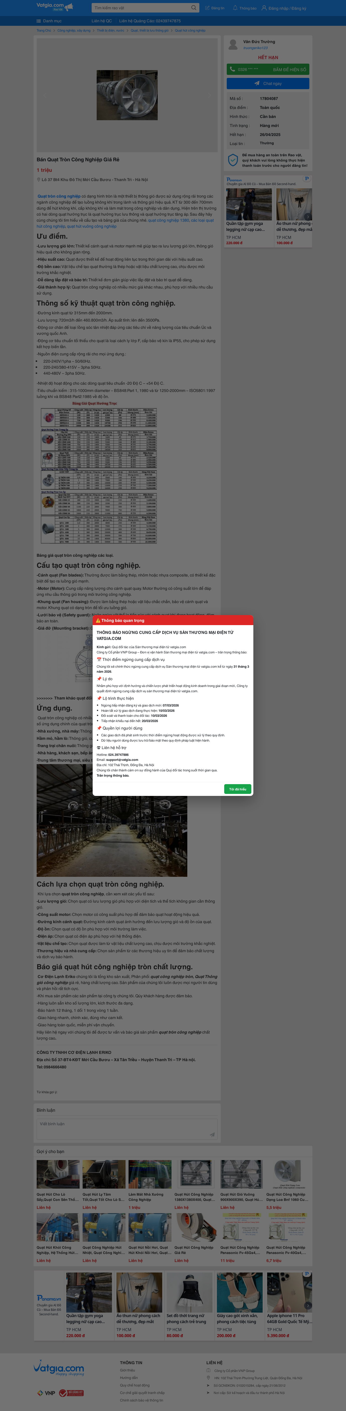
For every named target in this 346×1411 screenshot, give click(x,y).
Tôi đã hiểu (237, 789)
